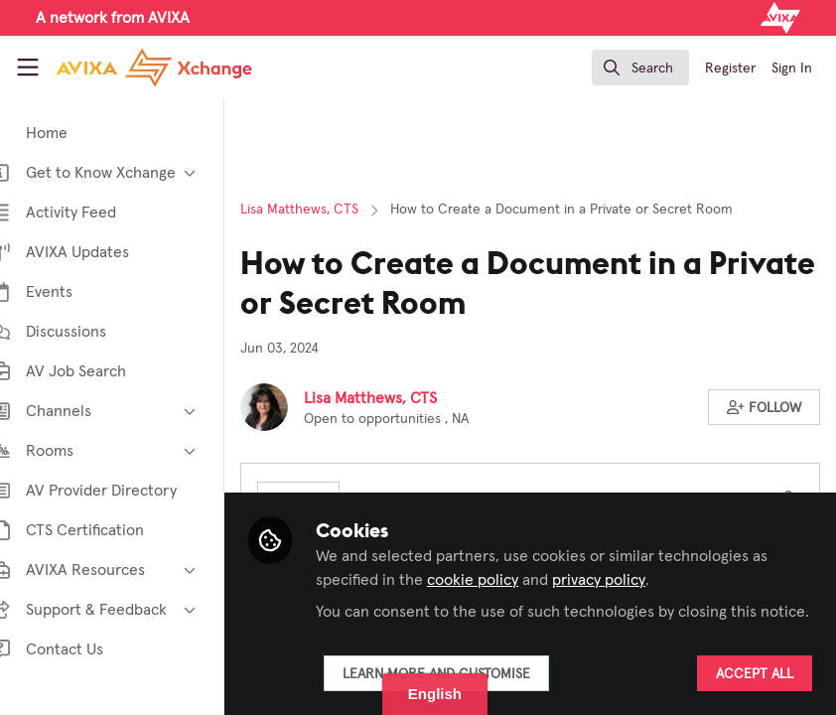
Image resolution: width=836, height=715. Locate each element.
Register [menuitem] (730, 68)
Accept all (754, 674)
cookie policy (502, 556)
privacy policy (628, 556)
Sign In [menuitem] (791, 68)
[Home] (154, 67)
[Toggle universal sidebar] (28, 67)
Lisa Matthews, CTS (329, 209)
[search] (640, 67)
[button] (765, 407)
